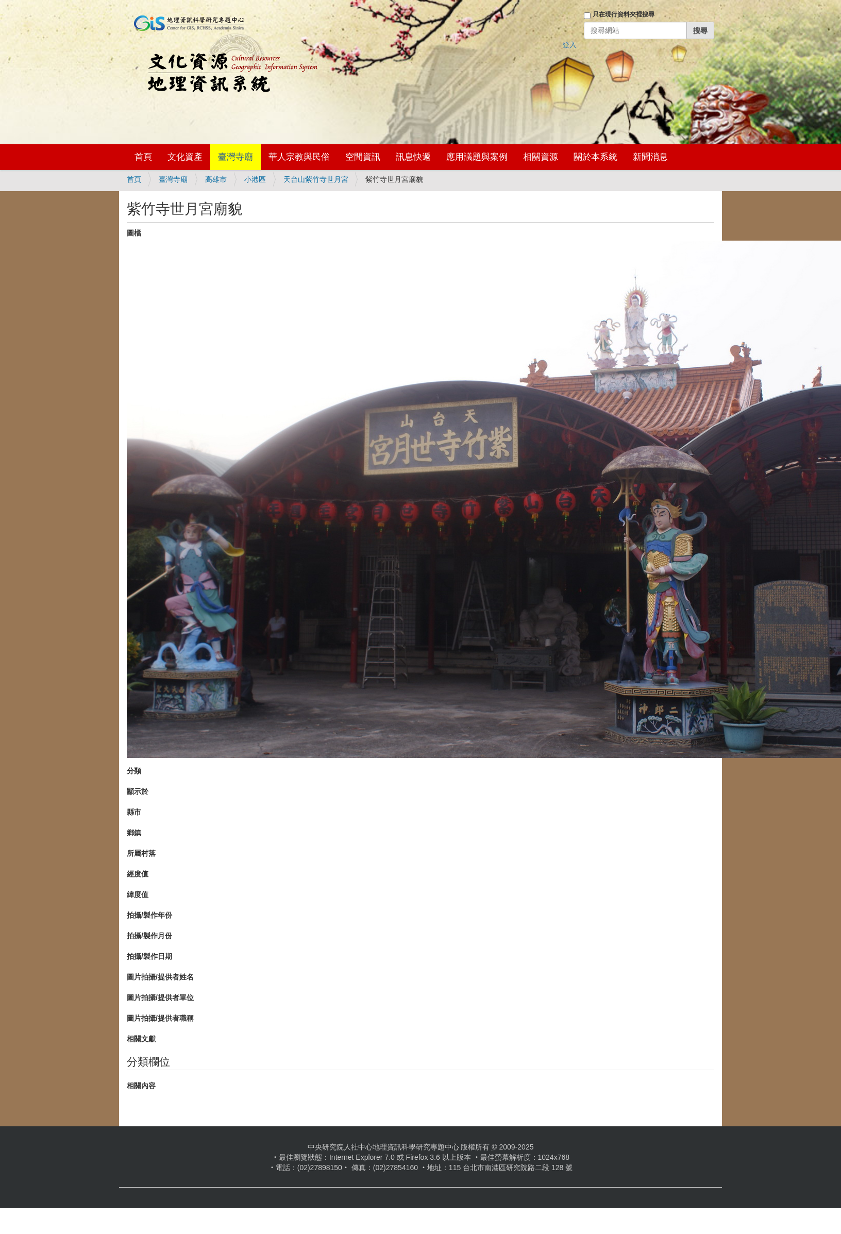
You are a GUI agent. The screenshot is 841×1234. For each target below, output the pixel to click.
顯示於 (137, 791)
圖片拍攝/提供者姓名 (160, 977)
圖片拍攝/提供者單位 (160, 997)
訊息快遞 (413, 157)
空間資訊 (362, 157)
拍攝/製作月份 (149, 936)
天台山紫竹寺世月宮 (315, 179)
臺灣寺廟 (235, 157)
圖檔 (134, 233)
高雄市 (216, 179)
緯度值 (137, 894)
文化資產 (185, 157)
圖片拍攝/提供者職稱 (160, 1018)
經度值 (137, 874)
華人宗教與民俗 (299, 157)
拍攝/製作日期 (149, 956)
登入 (569, 45)
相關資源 (540, 157)
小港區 (255, 179)
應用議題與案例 (477, 157)
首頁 (143, 157)
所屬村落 (141, 853)
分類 (134, 771)
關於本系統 (595, 157)
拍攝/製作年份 (149, 915)
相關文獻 (141, 1039)
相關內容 (141, 1085)
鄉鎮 (134, 833)
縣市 (134, 812)
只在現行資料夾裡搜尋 (623, 14)
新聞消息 (650, 157)
